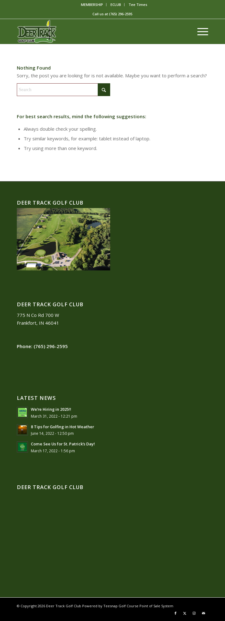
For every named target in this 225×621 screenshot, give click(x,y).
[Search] (63, 89)
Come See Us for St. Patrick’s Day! (63, 444)
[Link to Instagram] (194, 613)
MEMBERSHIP (92, 4)
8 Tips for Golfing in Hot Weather (62, 426)
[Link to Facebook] (175, 613)
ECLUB (115, 4)
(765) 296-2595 (120, 14)
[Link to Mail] (203, 613)
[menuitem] (92, 4)
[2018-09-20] (93, 31)
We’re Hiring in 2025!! (51, 409)
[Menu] (199, 31)
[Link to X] (185, 613)
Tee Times (138, 4)
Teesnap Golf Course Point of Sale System (138, 606)
